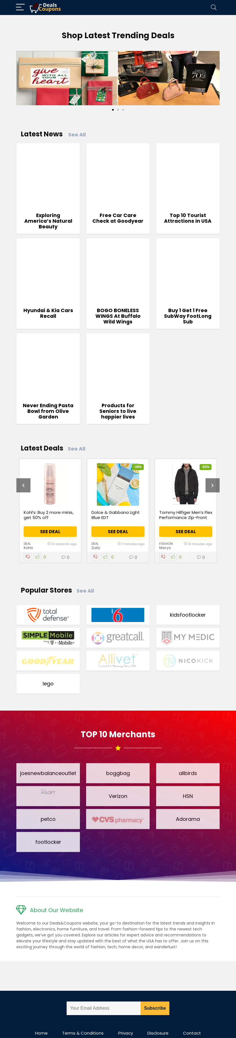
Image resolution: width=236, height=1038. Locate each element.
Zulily (95, 548)
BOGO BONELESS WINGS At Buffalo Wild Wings (118, 316)
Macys (165, 548)
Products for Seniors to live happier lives (117, 411)
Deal (27, 544)
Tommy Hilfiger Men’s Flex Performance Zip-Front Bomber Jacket (185, 517)
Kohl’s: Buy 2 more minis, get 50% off (48, 514)
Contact (192, 1018)
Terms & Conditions (83, 1018)
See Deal (50, 531)
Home (41, 1018)
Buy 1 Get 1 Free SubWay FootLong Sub (187, 316)
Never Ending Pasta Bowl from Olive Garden (48, 411)
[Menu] (20, 7)
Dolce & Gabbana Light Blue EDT (115, 514)
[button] (22, 78)
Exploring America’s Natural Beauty (48, 221)
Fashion (166, 544)
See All (77, 134)
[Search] (213, 7)
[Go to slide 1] (113, 110)
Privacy (125, 1018)
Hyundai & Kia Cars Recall (48, 313)
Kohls (28, 548)
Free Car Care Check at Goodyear (117, 218)
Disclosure (158, 1018)
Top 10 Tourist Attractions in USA (187, 218)
